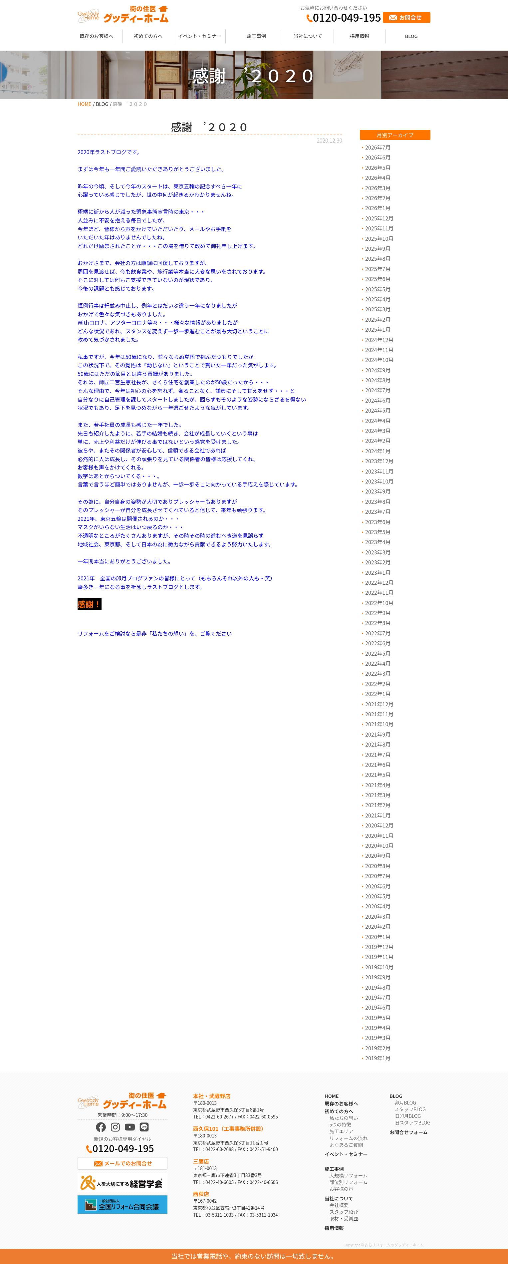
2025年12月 (379, 218)
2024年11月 (379, 350)
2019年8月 (377, 987)
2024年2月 (377, 441)
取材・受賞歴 (343, 1218)
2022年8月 (377, 623)
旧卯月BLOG (407, 1115)
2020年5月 (377, 896)
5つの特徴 (340, 1124)
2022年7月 (377, 633)
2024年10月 (379, 360)
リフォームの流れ (348, 1137)
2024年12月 (379, 340)
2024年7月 (377, 390)
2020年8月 (377, 866)
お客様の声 (341, 1188)
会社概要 (339, 1204)
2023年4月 (377, 542)
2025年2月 (377, 319)
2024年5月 (377, 410)
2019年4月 (377, 1028)
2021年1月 (377, 815)
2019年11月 (379, 957)
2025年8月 (377, 258)
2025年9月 (377, 248)
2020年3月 (377, 916)
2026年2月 (377, 198)
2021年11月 (379, 714)
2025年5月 (377, 289)
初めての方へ (148, 35)
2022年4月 (377, 663)
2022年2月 (377, 684)
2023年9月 (377, 491)
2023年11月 (379, 471)
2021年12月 (379, 704)
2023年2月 (377, 562)
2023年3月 (377, 552)
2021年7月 (377, 755)
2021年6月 (377, 765)
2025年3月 (377, 309)
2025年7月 (377, 269)
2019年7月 (377, 997)
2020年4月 (377, 906)
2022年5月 (377, 653)
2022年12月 (379, 582)
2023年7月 (377, 511)
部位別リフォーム (348, 1181)
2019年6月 (377, 1007)
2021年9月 (377, 734)
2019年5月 (377, 1018)
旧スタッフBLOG (412, 1122)
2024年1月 (377, 451)
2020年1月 (377, 937)
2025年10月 (379, 238)
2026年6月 (377, 157)
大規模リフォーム (348, 1175)
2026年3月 (377, 188)
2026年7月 (377, 147)
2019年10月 (379, 967)
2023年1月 (377, 572)
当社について (308, 35)
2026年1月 (377, 208)
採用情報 (359, 35)
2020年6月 (377, 886)
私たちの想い (343, 1117)
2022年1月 (377, 694)
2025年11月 (379, 228)
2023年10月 (379, 481)
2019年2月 (377, 1048)
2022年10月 (379, 603)
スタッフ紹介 (343, 1211)
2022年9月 (377, 613)
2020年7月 (377, 876)
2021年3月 (377, 795)
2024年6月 (377, 400)
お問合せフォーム (408, 1131)
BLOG (411, 35)
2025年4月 (377, 299)
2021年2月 (377, 805)
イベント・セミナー (199, 35)
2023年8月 (377, 501)
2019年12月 (379, 947)
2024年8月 (377, 380)
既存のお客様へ (97, 35)
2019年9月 (377, 977)
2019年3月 (377, 1038)
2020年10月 (379, 845)
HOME (84, 103)
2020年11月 (379, 835)
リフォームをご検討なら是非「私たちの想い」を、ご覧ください (155, 633)
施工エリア (341, 1130)
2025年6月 (377, 279)
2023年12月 (379, 461)
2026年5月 (377, 167)
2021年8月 (377, 744)
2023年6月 (377, 522)
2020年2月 (377, 926)
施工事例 (256, 35)
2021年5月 (377, 775)
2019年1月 (377, 1058)
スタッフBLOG (410, 1109)
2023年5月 (377, 532)
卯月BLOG (405, 1102)
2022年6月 (377, 643)
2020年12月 (379, 825)
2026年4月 (377, 177)
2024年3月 (377, 431)
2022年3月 (377, 673)
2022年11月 (379, 592)
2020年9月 (377, 855)
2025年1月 (377, 329)
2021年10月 (379, 724)
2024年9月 (377, 370)
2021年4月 (377, 785)
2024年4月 (377, 421)
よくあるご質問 (346, 1144)
